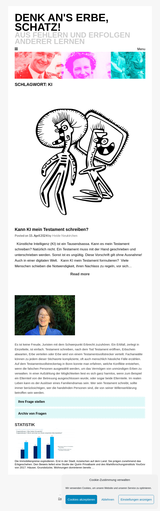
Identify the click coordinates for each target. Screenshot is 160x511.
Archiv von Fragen (32, 413)
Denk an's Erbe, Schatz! (62, 22)
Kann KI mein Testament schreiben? (51, 229)
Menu (141, 49)
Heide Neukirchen (64, 235)
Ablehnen (107, 499)
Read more (80, 274)
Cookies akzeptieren (81, 499)
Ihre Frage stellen (31, 401)
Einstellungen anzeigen (136, 499)
